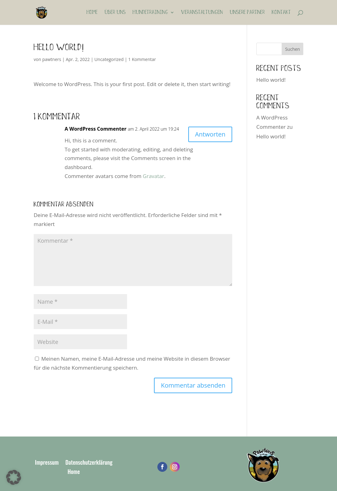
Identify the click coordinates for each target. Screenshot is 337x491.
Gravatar (153, 176)
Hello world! (271, 79)
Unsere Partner (247, 12)
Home (92, 12)
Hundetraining (150, 12)
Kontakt (281, 12)
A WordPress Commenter (95, 128)
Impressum (47, 463)
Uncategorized (108, 59)
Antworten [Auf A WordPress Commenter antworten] (210, 134)
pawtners (51, 59)
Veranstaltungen (202, 12)
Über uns (115, 12)
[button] (13, 477)
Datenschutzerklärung (89, 463)
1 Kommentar (142, 59)
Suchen (292, 49)
